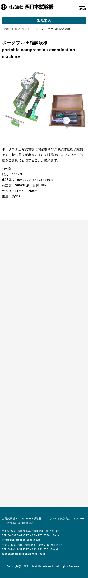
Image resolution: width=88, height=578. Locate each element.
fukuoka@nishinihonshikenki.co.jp (24, 553)
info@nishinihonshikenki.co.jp (21, 539)
